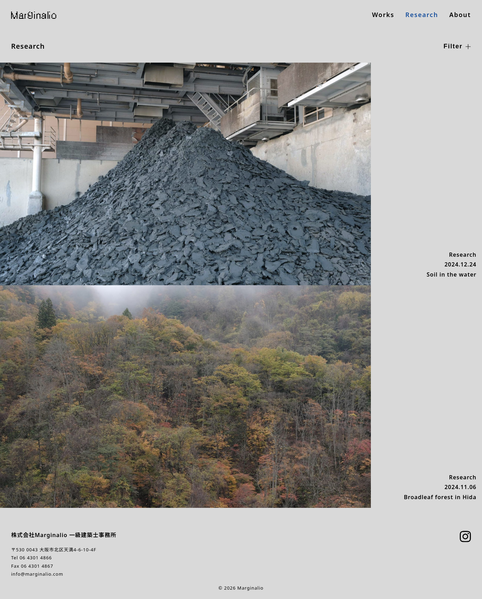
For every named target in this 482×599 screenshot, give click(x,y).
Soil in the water (451, 274)
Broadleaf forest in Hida (440, 497)
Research (421, 14)
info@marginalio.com (37, 574)
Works (383, 14)
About (460, 14)
